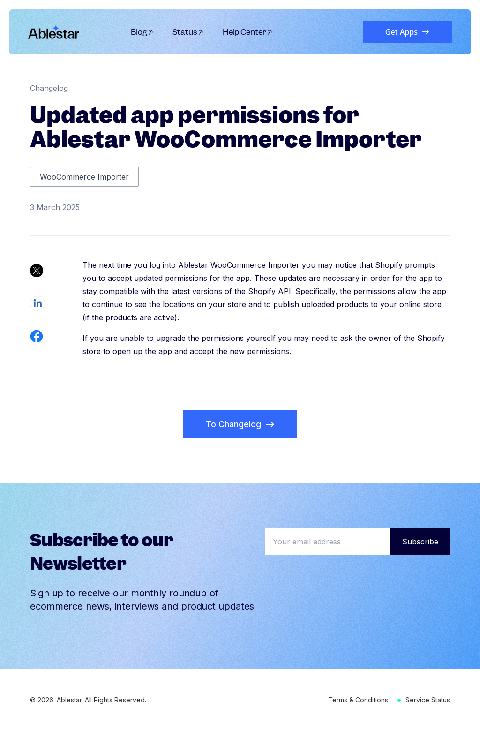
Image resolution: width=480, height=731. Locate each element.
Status (188, 32)
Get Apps (407, 32)
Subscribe (420, 541)
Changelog (49, 88)
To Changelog (240, 424)
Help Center (248, 32)
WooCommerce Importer (84, 176)
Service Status (427, 700)
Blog (142, 32)
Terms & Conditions (358, 700)
